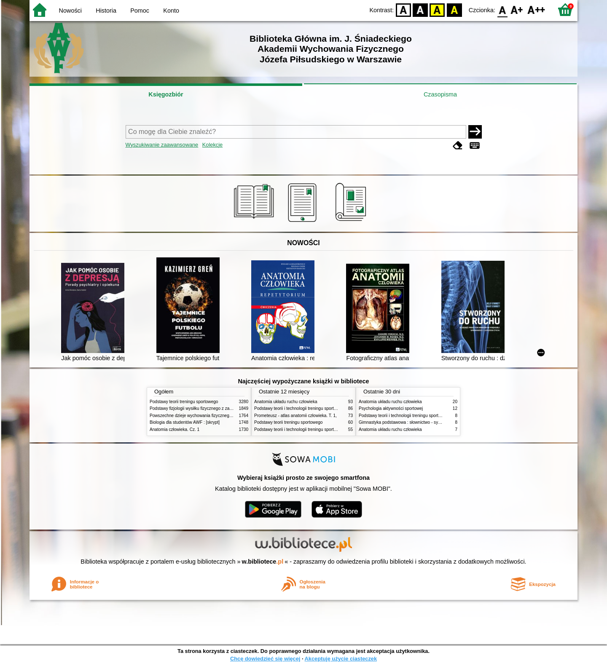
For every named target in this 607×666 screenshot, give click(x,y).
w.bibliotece (263, 561)
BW (420, 9)
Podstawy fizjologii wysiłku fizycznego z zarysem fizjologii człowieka (213, 408)
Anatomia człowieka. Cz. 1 (174, 429)
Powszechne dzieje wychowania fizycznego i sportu (198, 415)
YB (437, 9)
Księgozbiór (165, 94)
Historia (106, 10)
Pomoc (139, 10)
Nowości (70, 10)
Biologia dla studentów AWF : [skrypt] (185, 422)
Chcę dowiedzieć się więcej (265, 658)
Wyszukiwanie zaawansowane (162, 145)
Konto (171, 10)
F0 (502, 9)
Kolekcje (212, 145)
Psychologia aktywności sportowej (391, 408)
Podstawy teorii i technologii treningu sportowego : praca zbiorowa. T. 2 (321, 408)
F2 (536, 9)
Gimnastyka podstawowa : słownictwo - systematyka (408, 422)
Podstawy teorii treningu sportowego (184, 401)
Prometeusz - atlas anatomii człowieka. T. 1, (295, 415)
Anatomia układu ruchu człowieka (285, 401)
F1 (517, 9)
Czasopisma (440, 94)
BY (454, 9)
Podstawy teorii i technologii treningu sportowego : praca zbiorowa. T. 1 (321, 429)
